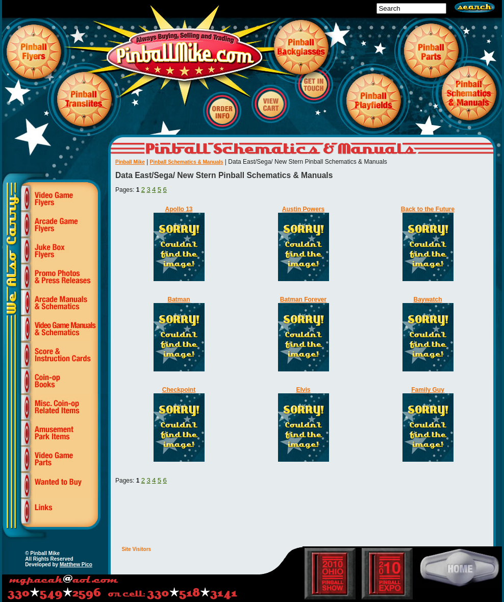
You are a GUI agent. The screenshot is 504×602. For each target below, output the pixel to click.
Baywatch (427, 299)
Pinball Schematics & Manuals (186, 162)
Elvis (303, 389)
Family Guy (427, 389)
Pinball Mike (130, 162)
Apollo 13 (178, 209)
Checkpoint (178, 389)
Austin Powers (303, 209)
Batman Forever (303, 299)
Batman (178, 299)
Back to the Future (428, 209)
